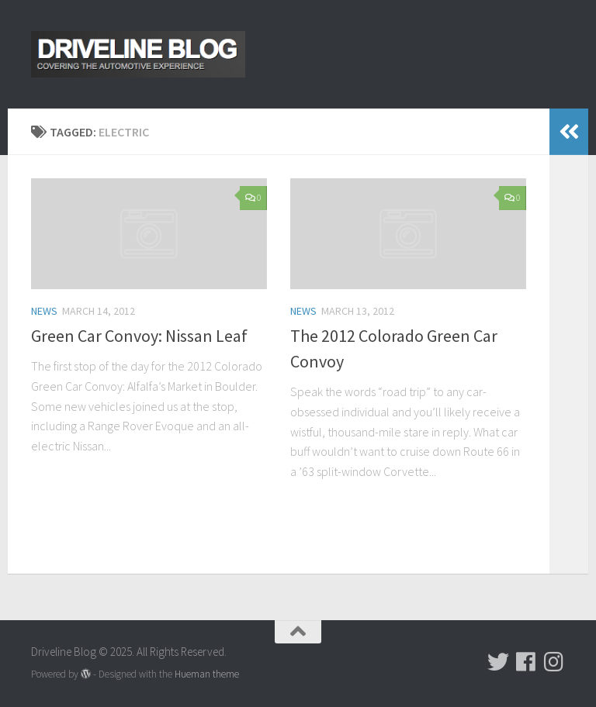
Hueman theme (207, 674)
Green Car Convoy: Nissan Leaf (139, 336)
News (44, 311)
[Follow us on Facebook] (526, 662)
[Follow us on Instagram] (554, 662)
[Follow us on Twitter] (498, 662)
